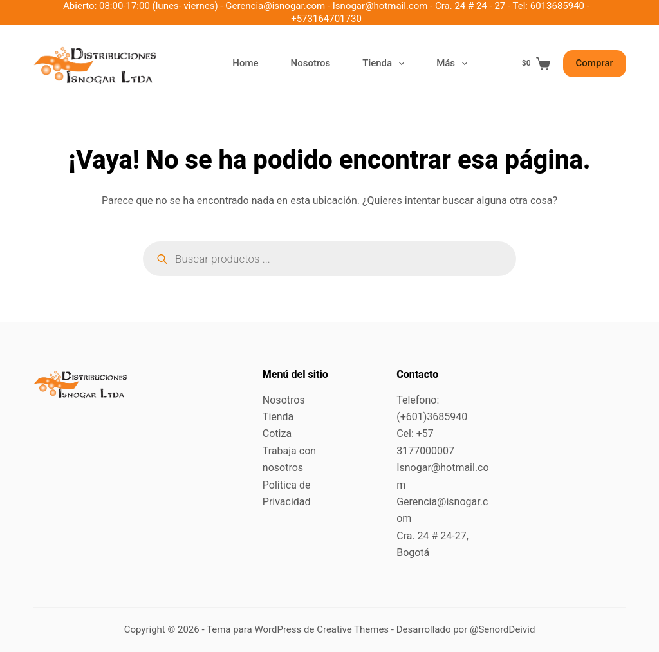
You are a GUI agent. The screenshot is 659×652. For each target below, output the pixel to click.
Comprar (594, 63)
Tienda (385, 63)
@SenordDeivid (502, 629)
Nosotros (311, 63)
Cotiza (277, 433)
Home (245, 63)
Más (454, 63)
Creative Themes (353, 629)
